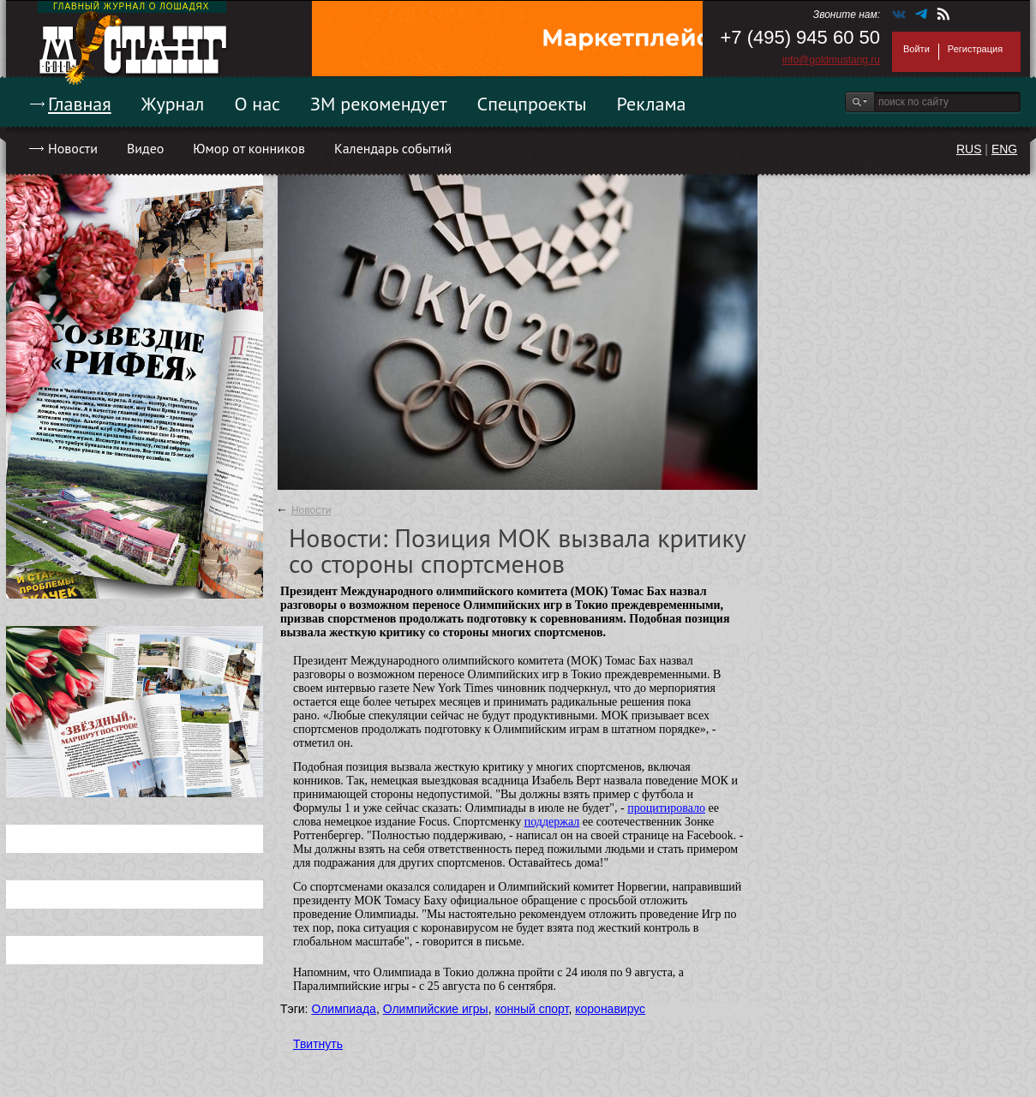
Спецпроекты (532, 104)
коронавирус (610, 1009)
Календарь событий (393, 148)
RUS (969, 149)
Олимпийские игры (435, 1009)
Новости (73, 148)
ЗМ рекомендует (378, 104)
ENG (1004, 149)
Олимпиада (343, 1009)
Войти (916, 49)
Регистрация (975, 49)
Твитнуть (318, 1044)
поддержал (552, 821)
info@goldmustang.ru (831, 60)
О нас (257, 104)
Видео (145, 148)
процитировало (666, 808)
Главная (79, 104)
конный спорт (531, 1009)
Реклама (651, 104)
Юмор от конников (249, 148)
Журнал (173, 104)
